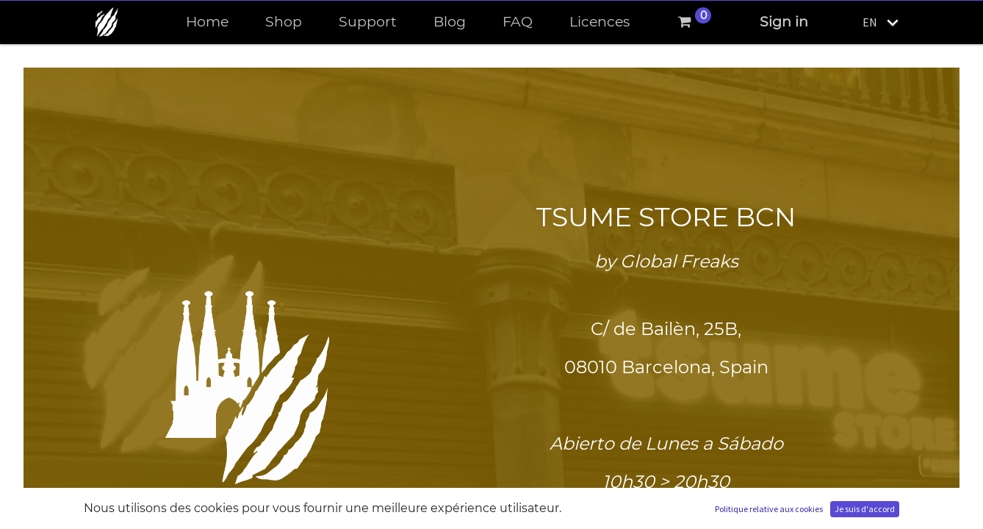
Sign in (784, 21)
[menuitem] (207, 22)
